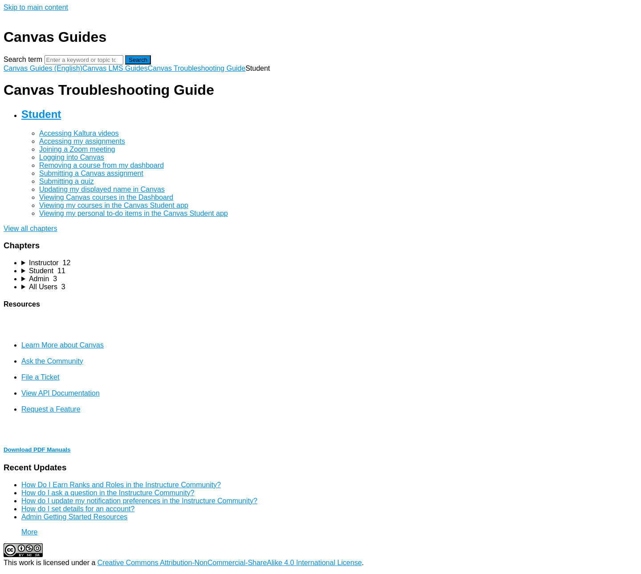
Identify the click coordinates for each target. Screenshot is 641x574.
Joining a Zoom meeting (77, 149)
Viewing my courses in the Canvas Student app (113, 205)
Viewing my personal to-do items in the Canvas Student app (133, 213)
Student (41, 114)
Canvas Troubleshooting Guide (197, 68)
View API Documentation (60, 393)
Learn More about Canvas (62, 345)
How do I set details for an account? (77, 509)
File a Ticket (40, 377)
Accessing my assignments (82, 141)
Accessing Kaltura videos (79, 133)
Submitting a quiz (66, 181)
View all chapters (30, 228)
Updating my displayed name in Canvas (102, 189)
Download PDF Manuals (37, 449)
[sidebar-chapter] (329, 263)
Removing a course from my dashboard (101, 165)
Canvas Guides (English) (43, 68)
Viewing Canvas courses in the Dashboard (106, 197)
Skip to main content (36, 7)
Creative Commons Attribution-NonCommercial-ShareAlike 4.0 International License (229, 562)
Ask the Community (52, 361)
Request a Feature (51, 409)
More (29, 532)
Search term (23, 59)
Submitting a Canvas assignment (91, 173)
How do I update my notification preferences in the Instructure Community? (139, 501)
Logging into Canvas (71, 157)
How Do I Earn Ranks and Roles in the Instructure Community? (121, 485)
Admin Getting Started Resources (74, 517)
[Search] (84, 60)
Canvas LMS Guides (115, 68)
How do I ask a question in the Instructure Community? (108, 493)
